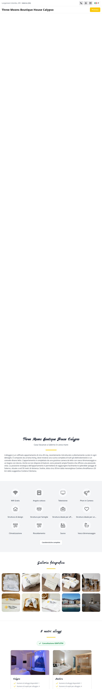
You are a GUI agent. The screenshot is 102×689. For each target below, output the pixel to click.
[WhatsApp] (86, 3)
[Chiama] (81, 3)
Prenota (95, 9)
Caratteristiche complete (51, 542)
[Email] (90, 3)
